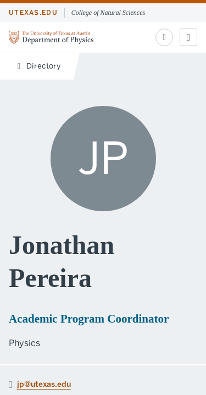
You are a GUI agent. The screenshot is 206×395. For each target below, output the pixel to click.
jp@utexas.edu (44, 384)
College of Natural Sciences (108, 12)
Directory (39, 66)
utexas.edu (33, 12)
